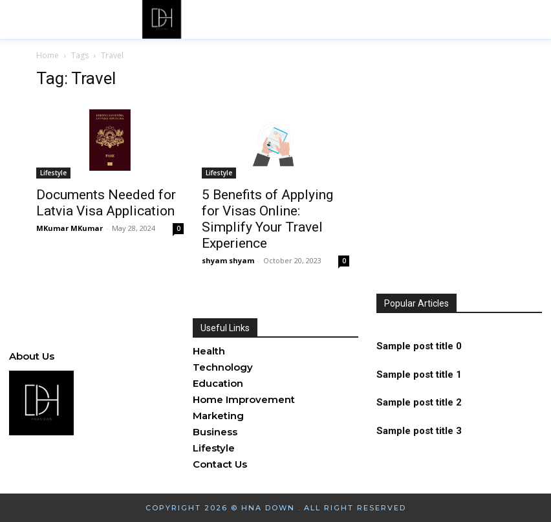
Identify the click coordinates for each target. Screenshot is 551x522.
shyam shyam (228, 260)
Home (47, 55)
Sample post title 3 (419, 428)
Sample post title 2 (419, 402)
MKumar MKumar (69, 228)
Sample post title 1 (419, 375)
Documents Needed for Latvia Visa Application (106, 203)
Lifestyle (53, 172)
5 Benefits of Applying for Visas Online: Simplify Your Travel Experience (267, 219)
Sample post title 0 (419, 348)
